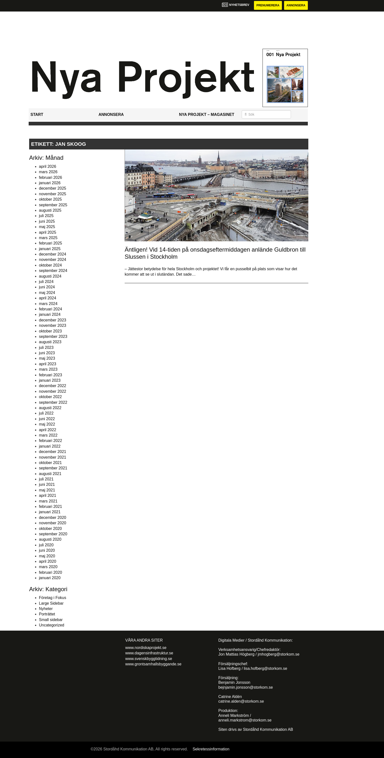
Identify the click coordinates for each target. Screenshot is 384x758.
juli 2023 (46, 347)
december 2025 (52, 188)
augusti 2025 (50, 210)
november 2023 (52, 325)
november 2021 (52, 457)
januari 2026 (49, 183)
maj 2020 (47, 556)
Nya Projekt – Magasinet (206, 114)
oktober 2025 (50, 199)
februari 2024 (50, 309)
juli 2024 (46, 282)
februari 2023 (50, 375)
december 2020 (52, 517)
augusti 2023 (50, 342)
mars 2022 (48, 435)
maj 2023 (47, 358)
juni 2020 (47, 550)
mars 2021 (48, 501)
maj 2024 (47, 293)
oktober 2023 (50, 331)
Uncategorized (51, 625)
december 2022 (52, 386)
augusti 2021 (50, 474)
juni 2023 (47, 353)
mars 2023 (48, 369)
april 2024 (47, 298)
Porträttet (47, 614)
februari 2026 (50, 177)
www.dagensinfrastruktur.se (149, 653)
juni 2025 (47, 221)
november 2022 (52, 391)
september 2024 (53, 271)
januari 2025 (49, 249)
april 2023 (47, 364)
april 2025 (47, 232)
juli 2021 (46, 479)
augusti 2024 (50, 276)
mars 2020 (48, 567)
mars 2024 (48, 304)
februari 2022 (50, 441)
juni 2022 (47, 419)
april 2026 (47, 166)
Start (37, 114)
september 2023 (53, 336)
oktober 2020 (50, 528)
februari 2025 (50, 243)
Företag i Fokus (52, 598)
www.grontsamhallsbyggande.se (153, 664)
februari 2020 (50, 572)
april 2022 (47, 430)
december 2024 (52, 254)
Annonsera (296, 5)
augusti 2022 (50, 408)
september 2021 (53, 468)
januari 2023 (49, 380)
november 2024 (52, 259)
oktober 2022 (50, 397)
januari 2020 (49, 578)
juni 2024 (47, 287)
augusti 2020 (50, 539)
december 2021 (52, 452)
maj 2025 (47, 227)
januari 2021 (49, 512)
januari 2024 (49, 314)
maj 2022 (47, 424)
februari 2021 (50, 506)
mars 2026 (48, 172)
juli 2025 (46, 216)
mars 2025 (48, 238)
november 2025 (52, 194)
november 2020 (52, 523)
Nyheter (46, 609)
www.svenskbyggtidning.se (148, 659)
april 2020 (47, 561)
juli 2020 (46, 545)
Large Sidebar (51, 603)
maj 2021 (47, 490)
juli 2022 (46, 413)
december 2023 (52, 320)
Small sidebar (51, 620)
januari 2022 (49, 446)
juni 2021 (47, 484)
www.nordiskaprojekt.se (146, 648)
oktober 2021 (50, 463)
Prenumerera (267, 5)
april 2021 (47, 495)
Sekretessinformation (210, 749)
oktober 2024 (50, 265)
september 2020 (53, 534)
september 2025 (53, 205)
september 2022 (53, 402)
